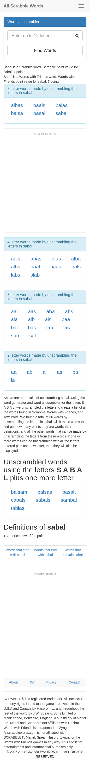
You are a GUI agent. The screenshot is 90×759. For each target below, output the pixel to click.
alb (31, 319)
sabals (43, 500)
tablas (17, 508)
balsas (44, 492)
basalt (69, 492)
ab (29, 372)
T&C (31, 682)
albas (17, 105)
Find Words (45, 50)
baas (55, 266)
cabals (18, 500)
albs (15, 266)
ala (14, 319)
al (45, 372)
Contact (74, 682)
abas (36, 258)
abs (69, 311)
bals (76, 266)
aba (50, 311)
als (48, 319)
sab (15, 335)
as (59, 372)
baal (35, 266)
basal (39, 113)
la (13, 380)
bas (32, 327)
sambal (69, 500)
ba (75, 372)
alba (76, 258)
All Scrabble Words (23, 6)
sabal (62, 113)
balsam (19, 492)
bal (14, 327)
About (13, 682)
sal (32, 335)
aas (32, 311)
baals (39, 105)
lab (49, 327)
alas (56, 258)
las (66, 327)
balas (62, 105)
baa (66, 319)
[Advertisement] (45, 185)
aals (15, 258)
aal (14, 311)
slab (35, 275)
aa (14, 372)
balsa (17, 113)
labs (15, 275)
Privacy (51, 682)
